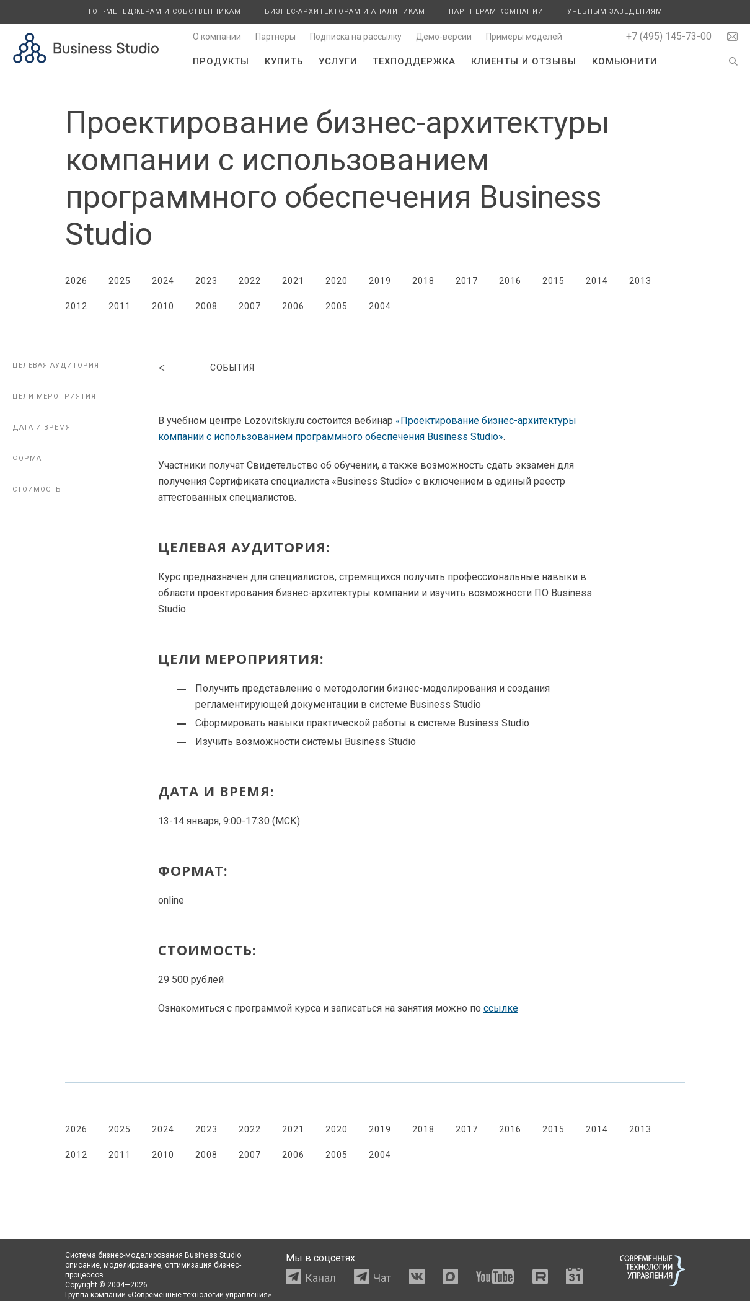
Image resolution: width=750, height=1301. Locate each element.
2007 (250, 306)
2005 (336, 306)
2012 (76, 306)
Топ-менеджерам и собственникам (164, 11)
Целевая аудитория (55, 365)
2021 (293, 281)
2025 (119, 281)
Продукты (221, 61)
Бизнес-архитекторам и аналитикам (345, 11)
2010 (163, 306)
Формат (29, 458)
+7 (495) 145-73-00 (669, 36)
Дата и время (41, 427)
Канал (320, 1277)
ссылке (500, 1008)
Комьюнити (624, 61)
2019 (380, 281)
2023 (206, 281)
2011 (119, 306)
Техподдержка (414, 61)
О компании (217, 37)
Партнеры (275, 37)
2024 (163, 281)
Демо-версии (444, 37)
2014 (597, 281)
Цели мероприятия (54, 396)
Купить (284, 61)
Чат (382, 1277)
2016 (510, 281)
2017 (467, 281)
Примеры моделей (524, 37)
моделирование (132, 1265)
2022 (250, 281)
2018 (423, 281)
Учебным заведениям (615, 11)
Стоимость (36, 489)
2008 (206, 306)
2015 (553, 281)
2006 (293, 306)
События (232, 368)
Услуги (338, 61)
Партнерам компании (496, 11)
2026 (76, 281)
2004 (380, 306)
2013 (640, 281)
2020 (336, 281)
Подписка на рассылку (356, 37)
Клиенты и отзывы (523, 61)
